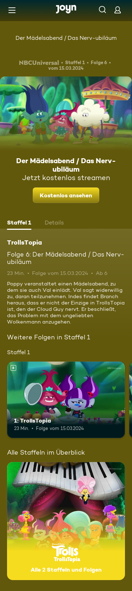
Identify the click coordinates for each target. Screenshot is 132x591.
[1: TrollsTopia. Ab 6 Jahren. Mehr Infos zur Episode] (66, 400)
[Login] (117, 10)
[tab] (19, 223)
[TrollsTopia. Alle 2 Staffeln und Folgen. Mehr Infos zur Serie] (66, 521)
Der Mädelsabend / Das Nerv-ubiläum (66, 38)
